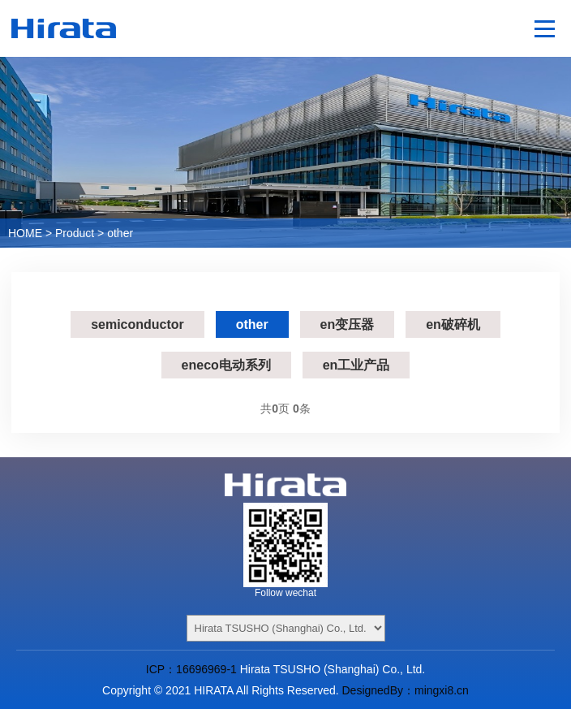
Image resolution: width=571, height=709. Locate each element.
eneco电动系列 (226, 365)
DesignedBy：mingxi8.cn (404, 690)
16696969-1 (206, 669)
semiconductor (137, 324)
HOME (25, 233)
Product (74, 233)
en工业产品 (356, 365)
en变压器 (347, 324)
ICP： (161, 669)
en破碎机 (453, 324)
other (120, 233)
